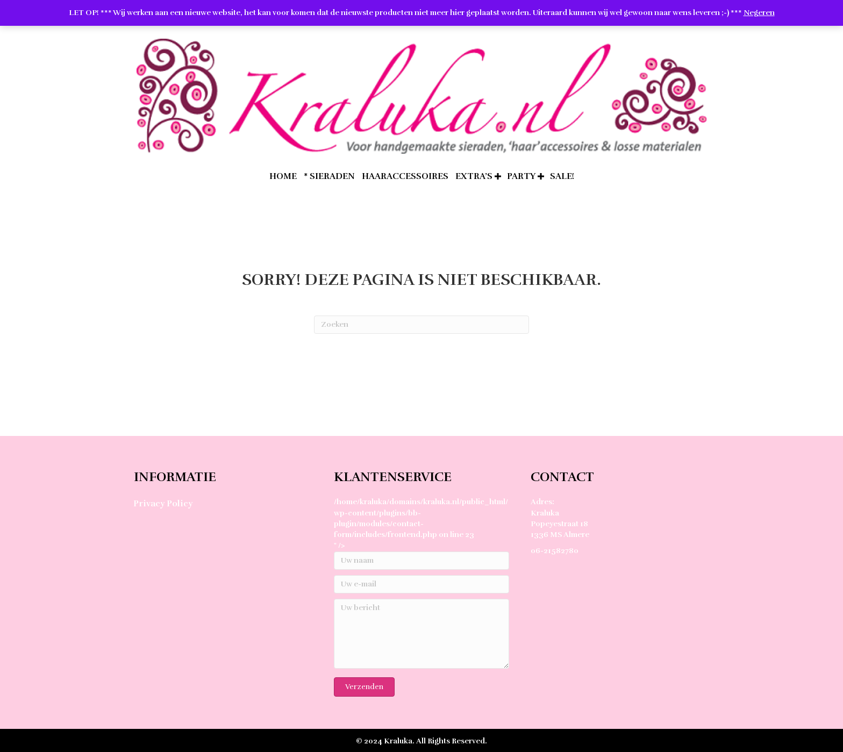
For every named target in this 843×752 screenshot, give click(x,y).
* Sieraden (329, 176)
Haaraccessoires (405, 176)
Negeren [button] (759, 12)
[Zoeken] (421, 325)
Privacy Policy (162, 503)
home (283, 176)
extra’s (473, 176)
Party (521, 176)
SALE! (562, 176)
